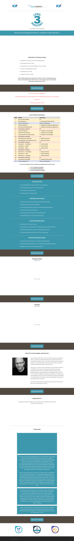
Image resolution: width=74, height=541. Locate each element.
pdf (38, 260)
